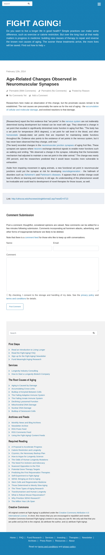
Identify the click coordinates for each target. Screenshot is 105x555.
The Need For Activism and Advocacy (28, 463)
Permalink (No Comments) (54, 91)
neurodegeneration (71, 171)
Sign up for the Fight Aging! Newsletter (29, 356)
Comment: (11, 255)
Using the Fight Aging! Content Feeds (28, 435)
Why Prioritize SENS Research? (26, 498)
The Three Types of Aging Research (28, 488)
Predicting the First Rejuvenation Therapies (31, 472)
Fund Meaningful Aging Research (26, 359)
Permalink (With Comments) (22, 91)
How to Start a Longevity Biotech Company (31, 374)
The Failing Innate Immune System (27, 398)
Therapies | (75, 537)
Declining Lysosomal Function (25, 401)
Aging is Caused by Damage (24, 385)
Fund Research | (36, 537)
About (73, 541)
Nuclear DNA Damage (21, 408)
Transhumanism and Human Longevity (29, 492)
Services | (50, 537)
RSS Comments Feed (21, 432)
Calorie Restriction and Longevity (26, 450)
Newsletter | (88, 537)
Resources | (61, 541)
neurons (38, 149)
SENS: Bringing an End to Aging (26, 479)
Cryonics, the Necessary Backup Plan (28, 453)
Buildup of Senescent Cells (24, 411)
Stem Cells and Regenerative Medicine (29, 482)
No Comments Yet (18, 95)
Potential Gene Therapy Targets (26, 469)
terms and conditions (16, 298)
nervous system (73, 121)
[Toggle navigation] (99, 3)
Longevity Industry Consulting (25, 371)
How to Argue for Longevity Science (27, 456)
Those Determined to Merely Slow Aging (29, 485)
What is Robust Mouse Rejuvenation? (28, 495)
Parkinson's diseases (50, 175)
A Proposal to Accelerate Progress (27, 447)
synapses (69, 145)
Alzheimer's (29, 175)
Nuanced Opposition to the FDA (26, 466)
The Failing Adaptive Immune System (28, 395)
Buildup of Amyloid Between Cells (26, 392)
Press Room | (47, 541)
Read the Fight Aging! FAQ (23, 353)
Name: (9, 243)
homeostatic (12, 135)
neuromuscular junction (53, 145)
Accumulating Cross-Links (23, 389)
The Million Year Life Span (23, 501)
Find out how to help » (33, 45)
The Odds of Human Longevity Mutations (30, 460)
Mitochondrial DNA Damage (24, 405)
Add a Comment (40, 95)
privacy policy (87, 295)
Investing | (62, 537)
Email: (56, 243)
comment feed (32, 237)
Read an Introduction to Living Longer (28, 350)
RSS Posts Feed (19, 429)
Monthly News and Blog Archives (26, 422)
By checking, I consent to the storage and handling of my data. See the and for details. (52, 297)
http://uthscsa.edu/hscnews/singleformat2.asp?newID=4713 (40, 199)
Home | (14, 537)
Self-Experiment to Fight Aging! (25, 476)
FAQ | (22, 537)
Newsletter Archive (20, 426)
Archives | (33, 541)
